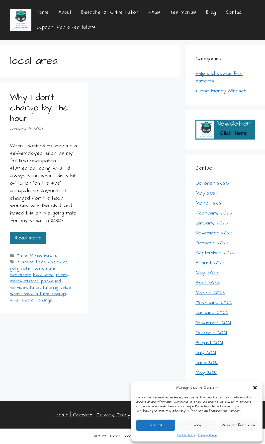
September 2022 (215, 252)
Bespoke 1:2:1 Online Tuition (109, 12)
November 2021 (213, 322)
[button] (255, 387)
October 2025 (212, 183)
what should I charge (31, 300)
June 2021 (206, 362)
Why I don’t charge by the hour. (39, 107)
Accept (156, 425)
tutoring (50, 288)
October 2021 (211, 332)
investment (20, 275)
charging (25, 262)
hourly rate (43, 268)
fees (41, 262)
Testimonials (183, 12)
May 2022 (207, 272)
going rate (20, 268)
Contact (235, 12)
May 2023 (206, 193)
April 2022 (207, 282)
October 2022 (212, 242)
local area (43, 275)
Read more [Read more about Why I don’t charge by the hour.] (28, 237)
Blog (211, 12)
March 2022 (210, 292)
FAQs (154, 12)
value (65, 288)
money (62, 275)
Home (42, 12)
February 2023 (213, 213)
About (65, 12)
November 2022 (214, 232)
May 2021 (206, 372)
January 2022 (211, 312)
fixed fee (58, 262)
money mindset (24, 281)
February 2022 (213, 302)
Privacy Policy (207, 435)
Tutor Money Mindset (38, 256)
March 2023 (210, 203)
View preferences (238, 425)
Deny (197, 425)
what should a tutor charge (38, 294)
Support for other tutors (65, 27)
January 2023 (211, 223)
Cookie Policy (186, 435)
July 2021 (205, 352)
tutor (35, 288)
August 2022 (210, 262)
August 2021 (209, 342)
